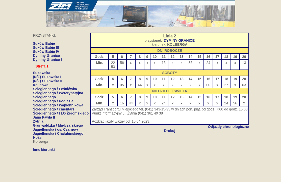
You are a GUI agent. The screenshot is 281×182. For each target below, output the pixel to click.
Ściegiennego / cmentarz (53, 109)
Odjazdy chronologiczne (228, 127)
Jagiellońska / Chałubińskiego (58, 133)
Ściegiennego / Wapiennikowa (58, 105)
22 (113, 63)
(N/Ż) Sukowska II (47, 81)
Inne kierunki (44, 150)
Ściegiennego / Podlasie (53, 101)
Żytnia (38, 121)
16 (122, 103)
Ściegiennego (44, 97)
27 (226, 85)
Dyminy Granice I (47, 60)
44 (140, 85)
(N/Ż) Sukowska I (47, 77)
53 (113, 67)
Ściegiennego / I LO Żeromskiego (61, 113)
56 (122, 63)
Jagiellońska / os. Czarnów (55, 129)
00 (208, 85)
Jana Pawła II (44, 117)
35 (191, 63)
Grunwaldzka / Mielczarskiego (58, 125)
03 (244, 85)
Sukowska (41, 73)
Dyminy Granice (46, 56)
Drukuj (169, 131)
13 (244, 63)
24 (208, 63)
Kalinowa (40, 85)
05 (122, 85)
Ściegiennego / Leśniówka (55, 89)
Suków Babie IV (46, 52)
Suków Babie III (46, 48)
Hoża (37, 137)
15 (164, 63)
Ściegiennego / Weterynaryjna (58, 93)
